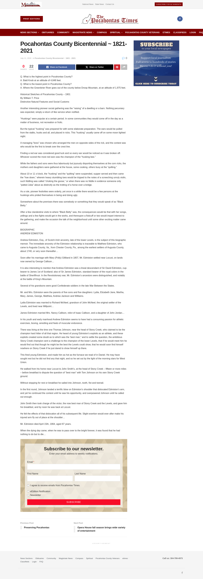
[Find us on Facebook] (180, 18)
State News (99, 4)
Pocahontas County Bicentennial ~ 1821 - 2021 (55, 58)
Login (193, 32)
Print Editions (31, 19)
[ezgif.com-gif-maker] (156, 63)
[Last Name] (97, 478)
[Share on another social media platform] (124, 67)
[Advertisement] (158, 112)
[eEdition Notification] (28, 491)
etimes (166, 32)
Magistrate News (82, 32)
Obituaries (48, 32)
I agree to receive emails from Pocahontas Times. (55, 485)
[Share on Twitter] (94, 67)
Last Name (80, 473)
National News (87, 4)
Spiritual (115, 32)
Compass (102, 32)
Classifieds (179, 32)
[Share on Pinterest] (117, 67)
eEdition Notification (40, 491)
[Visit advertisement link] (31, 4)
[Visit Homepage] (109, 19)
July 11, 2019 (25, 58)
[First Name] (50, 478)
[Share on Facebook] (56, 67)
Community (63, 32)
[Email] (73, 467)
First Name (32, 473)
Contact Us (110, 4)
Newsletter (35, 495)
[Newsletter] (28, 495)
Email (30, 462)
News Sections (28, 32)
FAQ (41, 562)
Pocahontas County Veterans (142, 32)
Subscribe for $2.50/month (168, 4)
